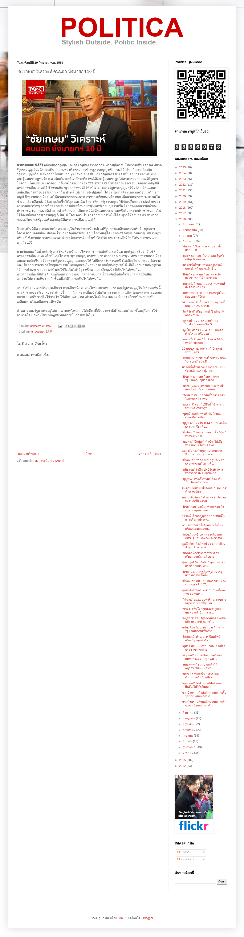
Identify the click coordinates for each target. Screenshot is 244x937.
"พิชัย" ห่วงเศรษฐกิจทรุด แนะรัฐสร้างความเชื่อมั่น (202, 573)
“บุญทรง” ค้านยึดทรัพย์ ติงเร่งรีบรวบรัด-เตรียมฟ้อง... (202, 480)
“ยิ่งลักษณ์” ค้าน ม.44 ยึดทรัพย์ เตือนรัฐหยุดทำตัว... (201, 638)
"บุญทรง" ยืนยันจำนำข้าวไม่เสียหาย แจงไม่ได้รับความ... (202, 443)
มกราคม (188, 752)
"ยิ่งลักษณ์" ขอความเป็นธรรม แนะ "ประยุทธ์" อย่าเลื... (204, 359)
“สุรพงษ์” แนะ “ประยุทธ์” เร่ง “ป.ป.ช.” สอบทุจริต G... (200, 322)
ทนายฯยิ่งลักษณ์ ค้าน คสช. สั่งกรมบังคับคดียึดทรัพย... (204, 499)
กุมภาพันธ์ (189, 747)
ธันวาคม (189, 224)
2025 (183, 167)
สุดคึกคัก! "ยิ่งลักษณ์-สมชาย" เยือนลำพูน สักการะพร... (203, 545)
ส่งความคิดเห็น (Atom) (49, 460)
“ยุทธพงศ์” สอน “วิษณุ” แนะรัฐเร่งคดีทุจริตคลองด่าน (203, 257)
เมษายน (188, 735)
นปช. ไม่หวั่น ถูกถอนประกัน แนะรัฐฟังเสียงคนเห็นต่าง (203, 629)
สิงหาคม (188, 712)
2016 (183, 219)
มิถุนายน (189, 724)
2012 (183, 766)
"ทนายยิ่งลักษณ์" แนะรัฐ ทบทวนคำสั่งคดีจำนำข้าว (204, 285)
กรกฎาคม (189, 718)
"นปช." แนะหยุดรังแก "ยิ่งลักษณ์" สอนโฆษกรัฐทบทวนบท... (203, 387)
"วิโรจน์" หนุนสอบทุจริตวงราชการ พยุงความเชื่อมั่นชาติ (204, 601)
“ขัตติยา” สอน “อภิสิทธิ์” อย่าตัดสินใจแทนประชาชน (203, 396)
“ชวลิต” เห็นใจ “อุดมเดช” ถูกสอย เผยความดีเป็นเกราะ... (202, 610)
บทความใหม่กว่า (28, 453)
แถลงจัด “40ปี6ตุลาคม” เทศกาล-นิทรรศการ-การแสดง (202, 452)
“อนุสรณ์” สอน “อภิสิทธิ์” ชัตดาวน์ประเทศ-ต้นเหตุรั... (203, 406)
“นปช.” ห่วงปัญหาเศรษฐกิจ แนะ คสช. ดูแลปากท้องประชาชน (202, 536)
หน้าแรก (89, 453)
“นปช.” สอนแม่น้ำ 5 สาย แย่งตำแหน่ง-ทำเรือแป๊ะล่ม (200, 675)
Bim (120, 918)
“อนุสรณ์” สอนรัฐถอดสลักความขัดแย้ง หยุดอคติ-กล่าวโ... (204, 619)
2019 (183, 202)
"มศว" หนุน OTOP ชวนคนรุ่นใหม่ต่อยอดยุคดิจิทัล (203, 294)
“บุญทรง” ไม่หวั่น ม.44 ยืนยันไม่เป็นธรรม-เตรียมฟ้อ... (204, 424)
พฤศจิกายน (190, 230)
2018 (183, 207)
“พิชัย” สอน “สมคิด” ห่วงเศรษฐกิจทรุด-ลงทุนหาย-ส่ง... (203, 508)
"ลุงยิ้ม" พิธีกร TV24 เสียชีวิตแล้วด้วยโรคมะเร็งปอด (202, 331)
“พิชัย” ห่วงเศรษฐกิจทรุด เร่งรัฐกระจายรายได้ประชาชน (201, 276)
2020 (183, 196)
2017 (183, 213)
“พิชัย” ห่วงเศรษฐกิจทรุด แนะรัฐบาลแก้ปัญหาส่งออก (200, 378)
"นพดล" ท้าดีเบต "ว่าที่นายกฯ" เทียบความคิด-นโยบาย (201, 554)
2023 (183, 179)
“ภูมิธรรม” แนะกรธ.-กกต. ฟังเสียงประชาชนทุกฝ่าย (203, 647)
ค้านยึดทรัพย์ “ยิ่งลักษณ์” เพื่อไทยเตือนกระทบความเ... (202, 527)
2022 (183, 184)
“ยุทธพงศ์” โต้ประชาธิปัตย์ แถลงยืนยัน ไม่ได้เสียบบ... (202, 685)
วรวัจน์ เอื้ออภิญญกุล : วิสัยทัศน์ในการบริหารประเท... (203, 517)
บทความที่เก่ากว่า (150, 453)
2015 (183, 760)
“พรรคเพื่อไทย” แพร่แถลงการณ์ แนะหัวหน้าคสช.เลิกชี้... (202, 266)
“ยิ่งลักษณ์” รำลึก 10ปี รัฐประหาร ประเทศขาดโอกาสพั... (203, 461)
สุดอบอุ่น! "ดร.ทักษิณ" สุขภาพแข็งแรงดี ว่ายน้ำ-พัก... (203, 564)
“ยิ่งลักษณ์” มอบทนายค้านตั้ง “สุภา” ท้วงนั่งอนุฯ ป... (204, 434)
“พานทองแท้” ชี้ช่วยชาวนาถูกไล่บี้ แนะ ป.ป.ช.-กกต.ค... (203, 304)
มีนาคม (188, 741)
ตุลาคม (188, 235)
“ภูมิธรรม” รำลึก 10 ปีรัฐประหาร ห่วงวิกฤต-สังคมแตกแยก (202, 471)
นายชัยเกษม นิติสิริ (42, 331)
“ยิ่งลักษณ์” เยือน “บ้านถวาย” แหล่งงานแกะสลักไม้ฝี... (204, 582)
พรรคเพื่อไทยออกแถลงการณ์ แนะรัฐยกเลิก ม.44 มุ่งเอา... (203, 368)
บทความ (184, 852)
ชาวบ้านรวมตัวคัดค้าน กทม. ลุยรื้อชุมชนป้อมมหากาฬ (204, 694)
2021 (183, 190)
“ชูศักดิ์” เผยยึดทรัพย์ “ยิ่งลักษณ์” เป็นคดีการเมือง (201, 415)
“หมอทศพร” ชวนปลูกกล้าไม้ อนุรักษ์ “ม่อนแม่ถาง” (199, 666)
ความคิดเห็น (186, 859)
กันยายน (188, 241)
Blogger (148, 918)
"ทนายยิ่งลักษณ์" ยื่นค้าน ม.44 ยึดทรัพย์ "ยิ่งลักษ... (203, 341)
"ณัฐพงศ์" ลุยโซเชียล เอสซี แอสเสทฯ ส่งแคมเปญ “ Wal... (202, 657)
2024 (183, 173)
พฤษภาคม (189, 730)
